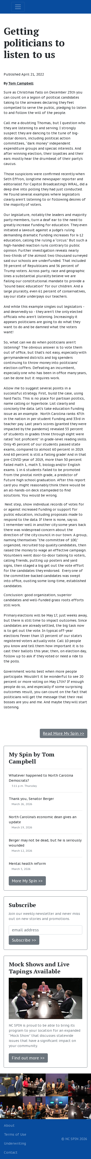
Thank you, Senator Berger (31, 799)
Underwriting (15, 1143)
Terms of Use (15, 1134)
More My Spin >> (27, 880)
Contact (10, 1152)
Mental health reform (27, 863)
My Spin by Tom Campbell (32, 757)
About (9, 1125)
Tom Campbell (20, 83)
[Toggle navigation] (18, 7)
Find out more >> (28, 1058)
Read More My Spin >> (63, 733)
